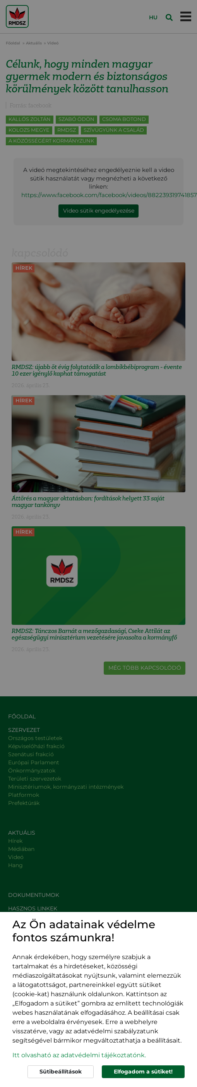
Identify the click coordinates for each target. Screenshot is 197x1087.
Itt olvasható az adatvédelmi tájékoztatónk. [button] (79, 1055)
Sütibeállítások (60, 1071)
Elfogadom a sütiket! (143, 1071)
